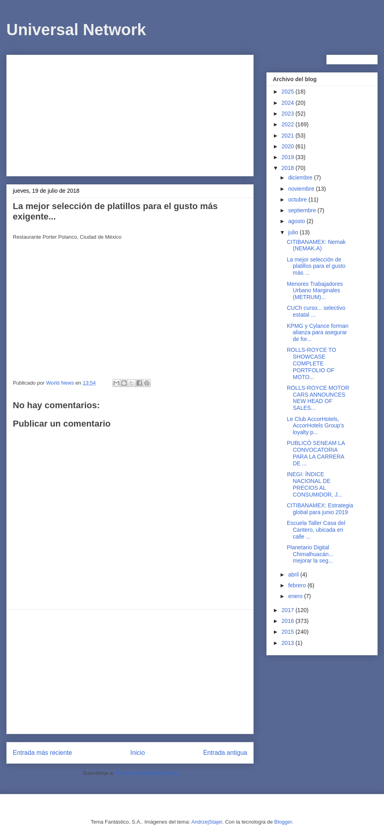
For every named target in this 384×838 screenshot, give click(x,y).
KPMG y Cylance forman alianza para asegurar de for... (317, 333)
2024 (289, 103)
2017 (289, 610)
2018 (289, 168)
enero (296, 596)
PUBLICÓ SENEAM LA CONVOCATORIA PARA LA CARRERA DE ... (316, 453)
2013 (289, 643)
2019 (289, 157)
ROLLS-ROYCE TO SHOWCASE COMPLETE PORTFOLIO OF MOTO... (311, 363)
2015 (289, 631)
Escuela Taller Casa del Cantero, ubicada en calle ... (316, 530)
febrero (297, 585)
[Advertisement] (130, 114)
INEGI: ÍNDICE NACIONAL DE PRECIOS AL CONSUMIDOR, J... (314, 484)
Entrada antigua (225, 752)
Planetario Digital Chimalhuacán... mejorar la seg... (310, 554)
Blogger (283, 822)
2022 (289, 124)
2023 (289, 113)
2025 (289, 91)
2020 (289, 146)
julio (294, 232)
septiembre (302, 210)
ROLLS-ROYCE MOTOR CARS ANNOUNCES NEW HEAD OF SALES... (318, 398)
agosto (297, 221)
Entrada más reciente (42, 752)
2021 (289, 135)
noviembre (302, 189)
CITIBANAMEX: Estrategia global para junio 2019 (320, 508)
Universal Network (76, 29)
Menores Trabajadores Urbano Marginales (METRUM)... (315, 291)
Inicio (137, 752)
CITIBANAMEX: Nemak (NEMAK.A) (316, 245)
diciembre (301, 177)
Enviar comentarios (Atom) (146, 773)
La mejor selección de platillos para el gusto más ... (316, 266)
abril (294, 574)
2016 (289, 621)
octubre (298, 199)
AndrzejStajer (206, 822)
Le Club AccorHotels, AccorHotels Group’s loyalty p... (315, 426)
